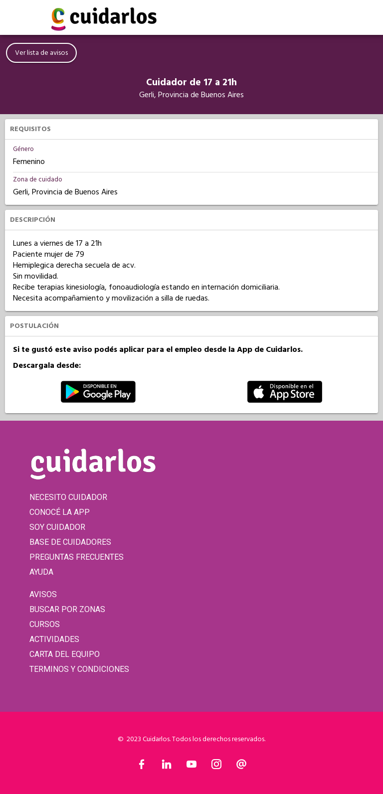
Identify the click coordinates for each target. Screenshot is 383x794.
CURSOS (44, 624)
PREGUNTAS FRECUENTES (76, 557)
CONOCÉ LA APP (59, 512)
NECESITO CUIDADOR (68, 497)
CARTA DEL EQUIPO (64, 654)
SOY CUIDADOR (57, 527)
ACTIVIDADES (54, 639)
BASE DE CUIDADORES (70, 542)
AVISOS (43, 594)
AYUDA (41, 572)
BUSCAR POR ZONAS (67, 609)
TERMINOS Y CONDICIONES (79, 669)
